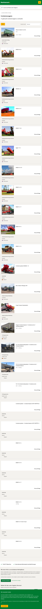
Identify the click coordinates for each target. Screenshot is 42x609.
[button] (39, 2)
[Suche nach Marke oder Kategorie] (21, 7)
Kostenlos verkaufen (6, 580)
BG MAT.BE (4, 276)
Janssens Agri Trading (5, 40)
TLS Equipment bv (5, 335)
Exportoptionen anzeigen (16, 580)
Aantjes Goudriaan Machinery (7, 295)
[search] (21, 7)
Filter (3, 24)
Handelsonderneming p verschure (8, 59)
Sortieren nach (23, 24)
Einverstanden (4, 606)
